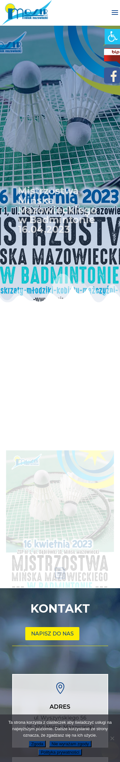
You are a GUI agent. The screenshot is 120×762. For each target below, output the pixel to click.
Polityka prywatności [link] (60, 752)
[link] (112, 36)
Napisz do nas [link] (52, 634)
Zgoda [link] (37, 743)
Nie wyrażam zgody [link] (70, 743)
